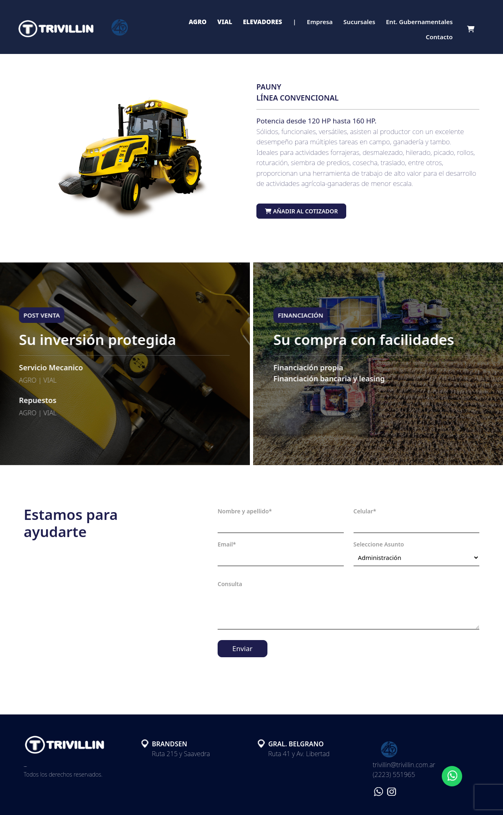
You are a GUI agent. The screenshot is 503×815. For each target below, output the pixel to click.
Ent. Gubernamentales (419, 22)
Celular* (365, 511)
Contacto (439, 37)
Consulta (230, 584)
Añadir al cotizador (301, 211)
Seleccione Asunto (379, 544)
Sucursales (359, 22)
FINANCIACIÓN (305, 315)
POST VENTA (37, 315)
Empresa (320, 22)
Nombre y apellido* (245, 511)
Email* (227, 544)
